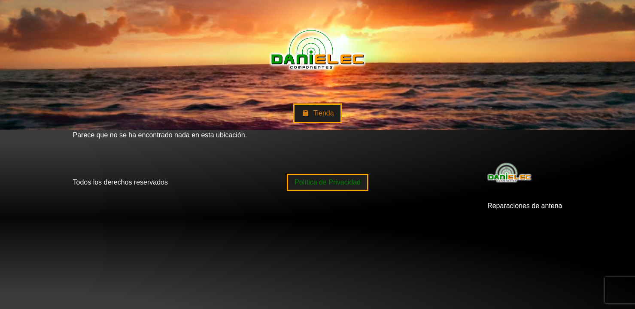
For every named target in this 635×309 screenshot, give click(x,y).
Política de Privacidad (328, 182)
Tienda (317, 113)
